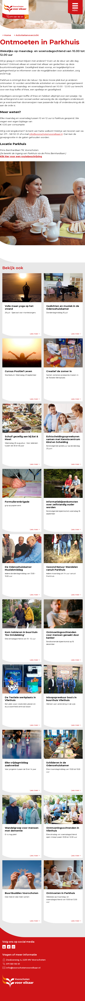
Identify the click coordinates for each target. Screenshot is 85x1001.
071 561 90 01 (16, 17)
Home (7, 35)
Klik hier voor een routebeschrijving (21, 156)
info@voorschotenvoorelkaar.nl (45, 134)
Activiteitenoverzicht (27, 35)
